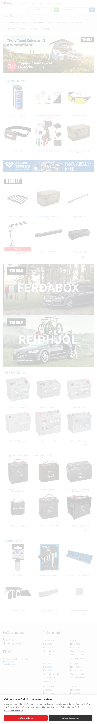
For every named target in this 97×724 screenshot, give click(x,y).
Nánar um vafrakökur (13, 710)
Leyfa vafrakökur (26, 718)
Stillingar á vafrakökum (70, 718)
